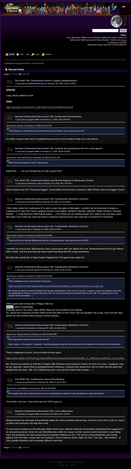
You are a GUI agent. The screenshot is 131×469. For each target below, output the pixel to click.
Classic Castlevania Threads (117, 41)
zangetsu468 (33, 119)
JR (28, 229)
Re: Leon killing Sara (62, 411)
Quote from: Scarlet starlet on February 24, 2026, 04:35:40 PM (32, 334)
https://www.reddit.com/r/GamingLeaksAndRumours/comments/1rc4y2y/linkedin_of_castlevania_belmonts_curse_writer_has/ (56, 286)
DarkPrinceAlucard (35, 84)
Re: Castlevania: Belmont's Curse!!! (70, 199)
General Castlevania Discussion (32, 116)
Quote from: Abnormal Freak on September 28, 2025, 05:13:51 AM (33, 158)
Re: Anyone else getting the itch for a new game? (77, 148)
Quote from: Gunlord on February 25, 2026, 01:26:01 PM (29, 276)
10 (28, 74)
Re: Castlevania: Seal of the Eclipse (45, 379)
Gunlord (31, 328)
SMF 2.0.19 (53, 462)
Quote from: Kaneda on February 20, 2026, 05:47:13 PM (29, 126)
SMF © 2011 (65, 462)
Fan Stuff (20, 80)
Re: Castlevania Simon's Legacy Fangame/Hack (52, 80)
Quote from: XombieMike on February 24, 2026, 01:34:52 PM (31, 388)
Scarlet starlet (33, 270)
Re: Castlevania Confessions (66, 116)
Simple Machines (77, 462)
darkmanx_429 (33, 183)
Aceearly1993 (33, 202)
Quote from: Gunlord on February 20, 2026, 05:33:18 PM (29, 235)
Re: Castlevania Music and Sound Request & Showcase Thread (60, 180)
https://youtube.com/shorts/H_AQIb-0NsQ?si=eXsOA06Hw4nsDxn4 (39, 107)
